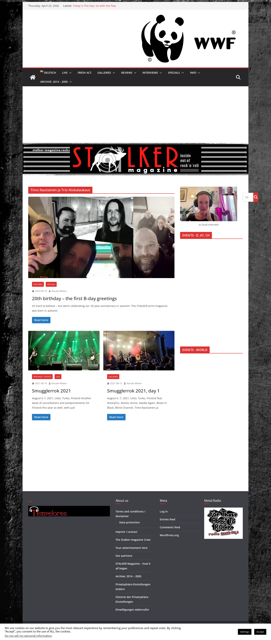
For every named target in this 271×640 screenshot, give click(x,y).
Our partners (124, 555)
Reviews (126, 72)
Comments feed (170, 527)
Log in (164, 511)
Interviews (150, 72)
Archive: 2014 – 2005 (54, 81)
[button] (70, 72)
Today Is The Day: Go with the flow (94, 6)
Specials (174, 72)
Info (193, 72)
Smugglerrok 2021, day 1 (133, 391)
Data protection (129, 522)
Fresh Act (84, 72)
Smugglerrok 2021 (51, 391)
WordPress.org (169, 535)
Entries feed (167, 519)
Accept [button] (260, 631)
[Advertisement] (135, 114)
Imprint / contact (126, 532)
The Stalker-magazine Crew (133, 539)
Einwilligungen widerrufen (132, 609)
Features (37, 284)
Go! (255, 197)
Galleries (104, 72)
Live (65, 72)
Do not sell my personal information (28, 636)
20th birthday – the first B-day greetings (74, 298)
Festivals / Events (42, 376)
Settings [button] (244, 631)
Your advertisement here (132, 548)
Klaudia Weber (59, 291)
